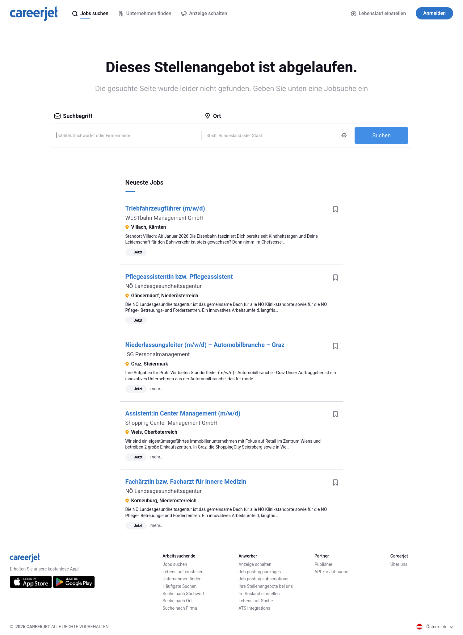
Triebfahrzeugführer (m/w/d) (165, 208)
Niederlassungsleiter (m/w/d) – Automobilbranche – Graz (205, 345)
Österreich (434, 626)
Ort (212, 116)
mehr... (156, 388)
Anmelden (434, 13)
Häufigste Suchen (179, 586)
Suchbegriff (73, 116)
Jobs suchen (174, 564)
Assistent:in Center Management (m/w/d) (183, 413)
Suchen (382, 135)
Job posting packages (259, 571)
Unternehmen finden (181, 578)
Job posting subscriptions (263, 578)
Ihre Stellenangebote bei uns (265, 586)
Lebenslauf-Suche (255, 600)
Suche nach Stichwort (183, 593)
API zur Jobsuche (331, 571)
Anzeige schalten (254, 564)
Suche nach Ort (177, 600)
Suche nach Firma (179, 608)
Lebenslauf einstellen (378, 13)
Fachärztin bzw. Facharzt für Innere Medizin (185, 481)
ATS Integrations (254, 608)
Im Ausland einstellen (259, 593)
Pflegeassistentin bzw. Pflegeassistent (179, 276)
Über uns (398, 564)
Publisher (323, 564)
